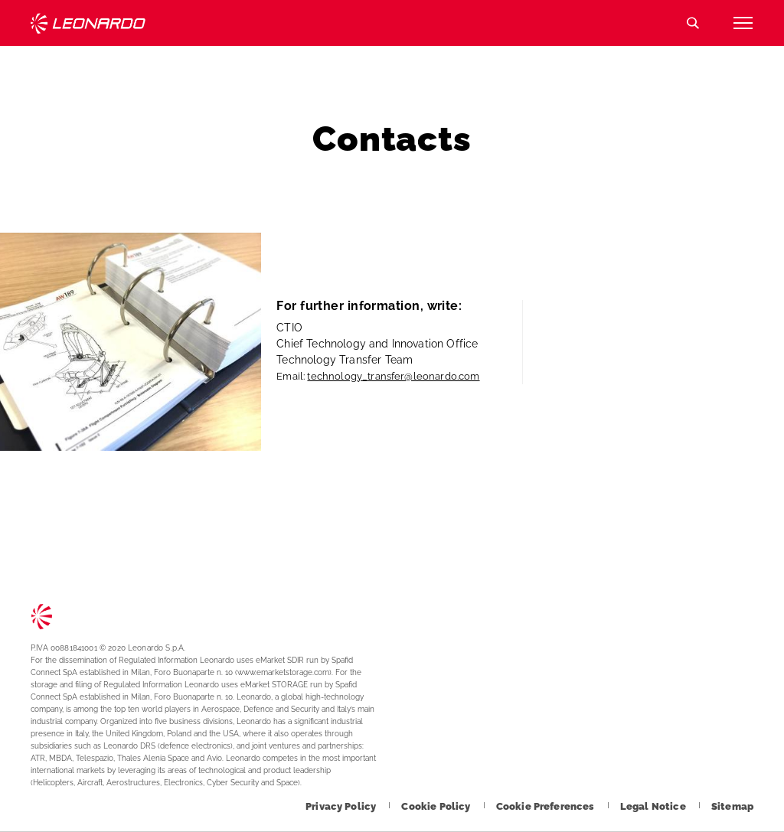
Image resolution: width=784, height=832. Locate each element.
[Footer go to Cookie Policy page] (436, 806)
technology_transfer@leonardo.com (393, 376)
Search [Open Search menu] (693, 23)
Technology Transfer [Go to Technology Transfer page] (88, 23)
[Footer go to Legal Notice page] (654, 806)
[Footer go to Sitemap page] (732, 806)
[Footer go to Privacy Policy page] (341, 806)
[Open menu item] (743, 23)
